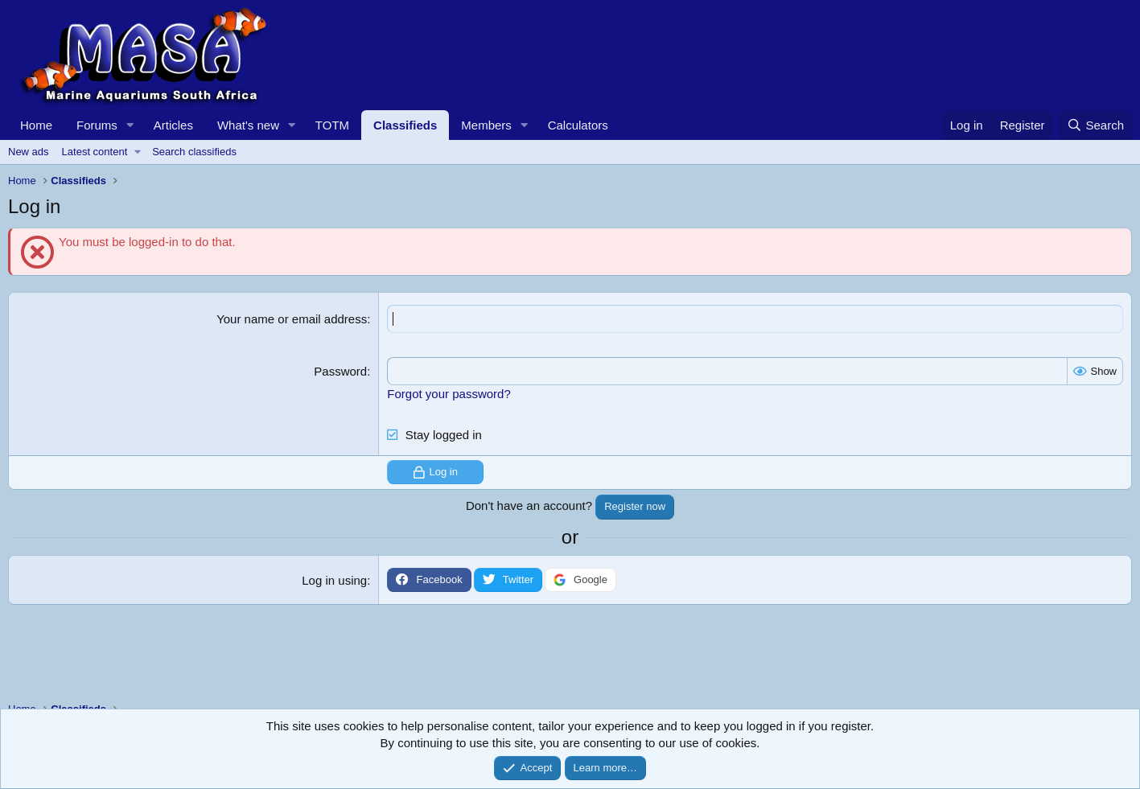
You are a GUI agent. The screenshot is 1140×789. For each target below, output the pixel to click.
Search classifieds (194, 152)
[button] (130, 125)
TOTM (332, 125)
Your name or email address (291, 319)
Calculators (578, 125)
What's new (248, 125)
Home (36, 125)
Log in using (334, 580)
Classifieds (405, 125)
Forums (96, 125)
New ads (28, 152)
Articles (173, 125)
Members (486, 125)
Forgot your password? (448, 394)
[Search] (1095, 125)
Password (340, 371)
